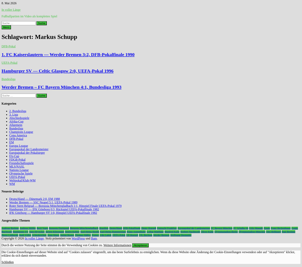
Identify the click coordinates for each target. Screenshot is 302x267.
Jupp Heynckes (37, 231)
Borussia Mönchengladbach (84, 228)
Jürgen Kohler (72, 231)
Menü (6, 27)
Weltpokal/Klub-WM (22, 180)
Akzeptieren (140, 245)
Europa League (18, 145)
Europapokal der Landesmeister (28, 149)
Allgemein (15, 125)
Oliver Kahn (207, 231)
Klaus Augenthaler (136, 231)
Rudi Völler (25, 235)
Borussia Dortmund (59, 228)
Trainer (95, 235)
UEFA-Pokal (9, 62)
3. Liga (13, 114)
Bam (94, 238)
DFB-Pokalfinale (131, 228)
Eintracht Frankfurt (167, 228)
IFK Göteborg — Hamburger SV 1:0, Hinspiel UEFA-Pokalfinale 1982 (53, 212)
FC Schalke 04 (240, 228)
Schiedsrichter (39, 235)
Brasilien (103, 228)
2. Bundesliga (17, 111)
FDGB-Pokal (17, 159)
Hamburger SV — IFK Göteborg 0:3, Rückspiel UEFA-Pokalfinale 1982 (54, 209)
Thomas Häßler (83, 235)
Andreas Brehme (10, 228)
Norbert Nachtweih (190, 231)
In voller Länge (11, 9)
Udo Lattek (105, 235)
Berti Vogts (42, 228)
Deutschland (115, 228)
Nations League (19, 170)
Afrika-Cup (16, 121)
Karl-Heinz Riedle (89, 231)
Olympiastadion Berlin (226, 231)
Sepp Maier (53, 235)
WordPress (78, 238)
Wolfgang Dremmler (180, 235)
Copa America (18, 135)
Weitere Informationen (117, 245)
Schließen (8, 262)
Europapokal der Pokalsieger (27, 152)
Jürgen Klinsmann (54, 231)
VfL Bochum (145, 235)
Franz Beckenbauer (281, 228)
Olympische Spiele (21, 173)
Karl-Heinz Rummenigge (113, 231)
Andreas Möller (28, 228)
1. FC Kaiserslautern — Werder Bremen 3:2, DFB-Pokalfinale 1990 (68, 54)
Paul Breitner (288, 231)
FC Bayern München (221, 228)
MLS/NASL (16, 166)
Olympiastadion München (252, 231)
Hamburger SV (20, 231)
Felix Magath (256, 228)
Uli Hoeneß (132, 235)
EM (11, 142)
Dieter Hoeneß (148, 228)
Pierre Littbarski (10, 235)
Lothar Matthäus (155, 231)
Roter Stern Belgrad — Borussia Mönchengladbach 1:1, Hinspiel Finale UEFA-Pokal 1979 (65, 205)
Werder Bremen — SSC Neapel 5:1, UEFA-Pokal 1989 (43, 202)
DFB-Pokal (9, 46)
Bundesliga (8, 79)
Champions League (21, 132)
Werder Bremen (161, 235)
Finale (267, 228)
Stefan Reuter (67, 235)
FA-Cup (14, 156)
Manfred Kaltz (172, 231)
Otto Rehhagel (273, 231)
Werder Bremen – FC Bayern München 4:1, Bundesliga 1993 (61, 87)
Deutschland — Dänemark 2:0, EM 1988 (34, 199)
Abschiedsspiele (19, 118)
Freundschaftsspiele (21, 163)
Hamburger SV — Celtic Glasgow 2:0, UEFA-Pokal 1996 (57, 70)
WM (12, 184)
